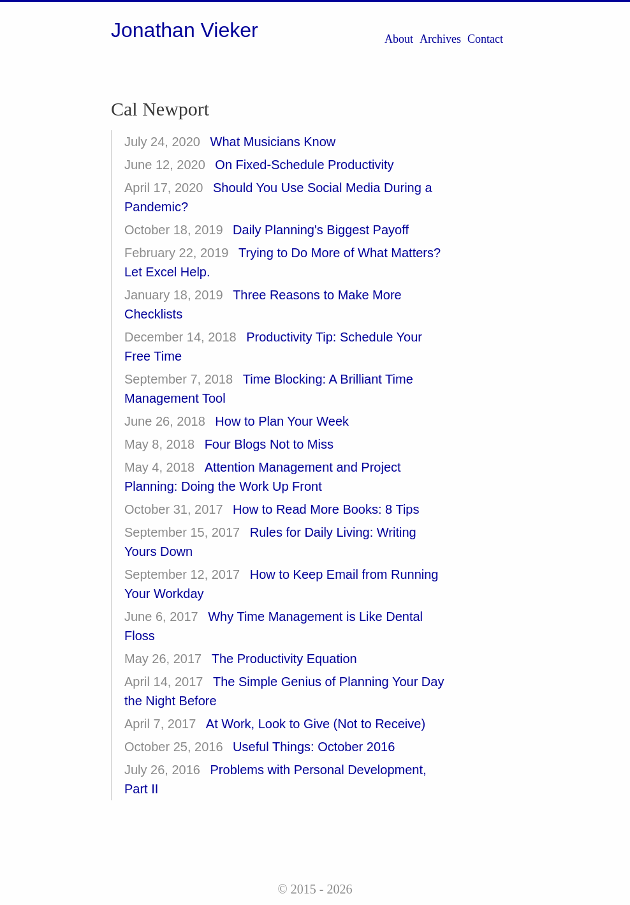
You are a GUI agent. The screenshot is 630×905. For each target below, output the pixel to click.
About (399, 39)
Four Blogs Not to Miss (269, 444)
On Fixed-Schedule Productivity (304, 165)
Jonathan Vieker (184, 30)
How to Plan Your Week (282, 421)
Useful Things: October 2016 (314, 747)
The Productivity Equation (284, 659)
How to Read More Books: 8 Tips (326, 509)
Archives (440, 39)
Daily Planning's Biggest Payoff (321, 230)
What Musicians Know (273, 142)
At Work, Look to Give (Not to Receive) (315, 724)
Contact (485, 39)
